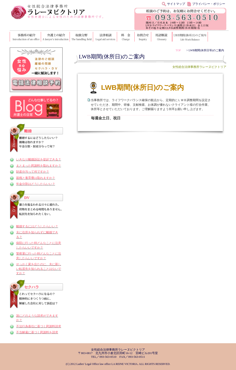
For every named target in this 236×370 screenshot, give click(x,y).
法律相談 (105, 37)
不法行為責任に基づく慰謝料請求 (38, 326)
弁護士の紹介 (55, 37)
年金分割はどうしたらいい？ (35, 184)
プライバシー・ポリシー (208, 4)
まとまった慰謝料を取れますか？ (38, 165)
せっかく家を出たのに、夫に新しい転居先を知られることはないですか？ (38, 268)
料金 (126, 37)
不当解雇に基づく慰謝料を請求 (37, 332)
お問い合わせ (143, 37)
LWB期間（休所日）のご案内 (190, 37)
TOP (178, 50)
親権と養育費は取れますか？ (35, 178)
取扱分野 (81, 37)
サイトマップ (176, 4)
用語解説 (161, 37)
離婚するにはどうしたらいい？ (37, 226)
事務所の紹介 (25, 37)
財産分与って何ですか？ (32, 171)
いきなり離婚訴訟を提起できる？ (38, 159)
